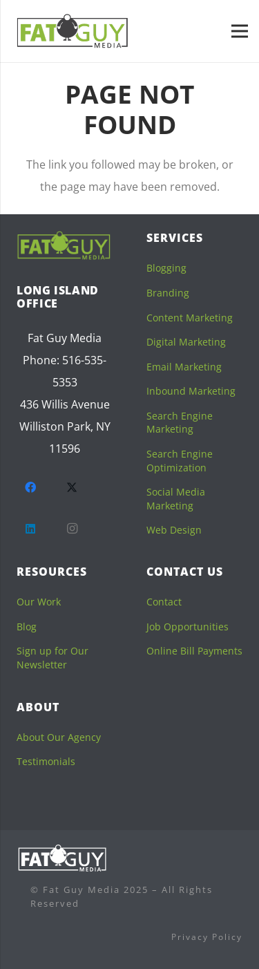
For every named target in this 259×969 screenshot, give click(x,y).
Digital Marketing (186, 341)
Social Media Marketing (175, 498)
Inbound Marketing (191, 390)
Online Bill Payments (194, 650)
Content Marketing (189, 317)
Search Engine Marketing (179, 422)
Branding (167, 292)
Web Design (174, 529)
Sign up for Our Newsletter (52, 657)
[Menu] (239, 31)
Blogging (166, 267)
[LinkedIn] (30, 529)
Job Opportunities (187, 626)
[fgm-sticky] (73, 31)
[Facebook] (30, 487)
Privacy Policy (206, 937)
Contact (164, 601)
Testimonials (46, 761)
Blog (27, 626)
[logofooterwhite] (62, 858)
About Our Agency (59, 737)
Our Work (39, 601)
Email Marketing (184, 366)
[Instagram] (72, 529)
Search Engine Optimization (179, 460)
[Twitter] (72, 487)
